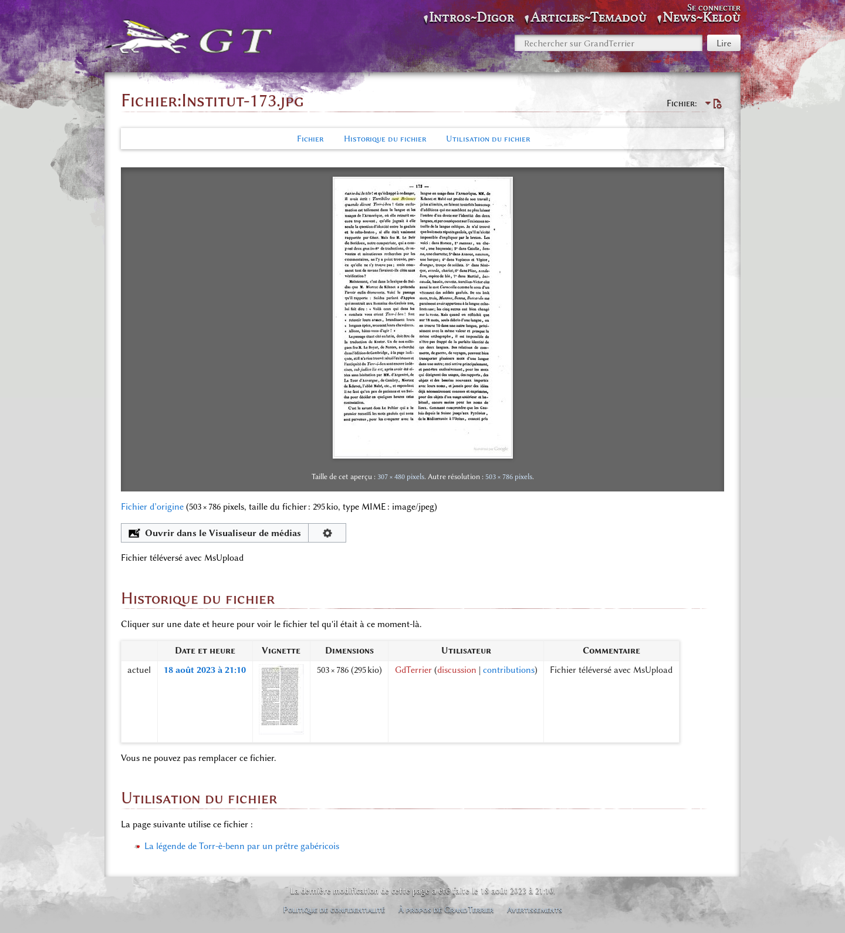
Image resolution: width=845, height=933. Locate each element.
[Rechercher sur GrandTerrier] (608, 43)
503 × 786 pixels (508, 476)
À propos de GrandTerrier (446, 909)
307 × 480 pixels (400, 476)
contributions (509, 670)
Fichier (310, 138)
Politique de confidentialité (334, 909)
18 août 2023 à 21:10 (205, 670)
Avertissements (534, 909)
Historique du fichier (385, 138)
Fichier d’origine (152, 506)
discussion (456, 670)
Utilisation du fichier (488, 138)
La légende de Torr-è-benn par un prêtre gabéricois (241, 846)
